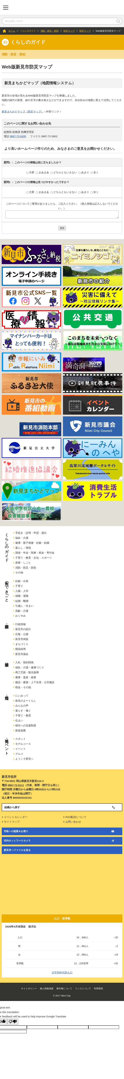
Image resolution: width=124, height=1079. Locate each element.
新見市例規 (21, 639)
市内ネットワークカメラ (17, 840)
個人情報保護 (46, 988)
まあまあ (43, 172)
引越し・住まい (24, 605)
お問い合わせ (73, 821)
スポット (20, 738)
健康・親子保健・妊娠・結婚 (32, 542)
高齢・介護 (21, 610)
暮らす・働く (23, 710)
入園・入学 (21, 590)
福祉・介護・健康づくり (29, 667)
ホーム (11, 31)
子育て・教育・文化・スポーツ (33, 557)
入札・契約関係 (24, 662)
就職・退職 (21, 595)
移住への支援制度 (25, 725)
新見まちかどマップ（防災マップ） (22, 111)
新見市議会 (21, 654)
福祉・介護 (21, 537)
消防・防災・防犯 (50, 31)
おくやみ (20, 615)
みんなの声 (21, 705)
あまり (84, 172)
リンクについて (83, 988)
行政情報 (20, 624)
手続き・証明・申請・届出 (31, 532)
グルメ (19, 753)
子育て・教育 (23, 715)
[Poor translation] (12, 1021)
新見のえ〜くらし (25, 700)
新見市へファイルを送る (17, 850)
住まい (19, 720)
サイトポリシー (29, 988)
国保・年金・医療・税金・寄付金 (34, 552)
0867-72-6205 (18, 136)
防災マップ (69, 31)
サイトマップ (12, 821)
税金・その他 (23, 687)
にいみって (21, 695)
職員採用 (20, 648)
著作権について (64, 988)
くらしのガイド (28, 31)
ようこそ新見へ (24, 758)
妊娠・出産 (21, 581)
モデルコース (23, 743)
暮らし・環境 (23, 547)
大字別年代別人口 (62, 972)
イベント (20, 748)
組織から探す (12, 807)
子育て (19, 585)
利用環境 (98, 988)
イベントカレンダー (15, 817)
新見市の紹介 (23, 629)
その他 (19, 572)
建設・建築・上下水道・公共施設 (34, 682)
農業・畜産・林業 (25, 677)
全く (95, 172)
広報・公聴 (21, 634)
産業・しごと (23, 562)
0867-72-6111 (16, 785)
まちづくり (21, 644)
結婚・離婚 (21, 600)
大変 (30, 172)
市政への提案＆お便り (16, 831)
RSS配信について (75, 817)
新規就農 (20, 730)
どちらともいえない (64, 172)
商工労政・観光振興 (27, 672)
